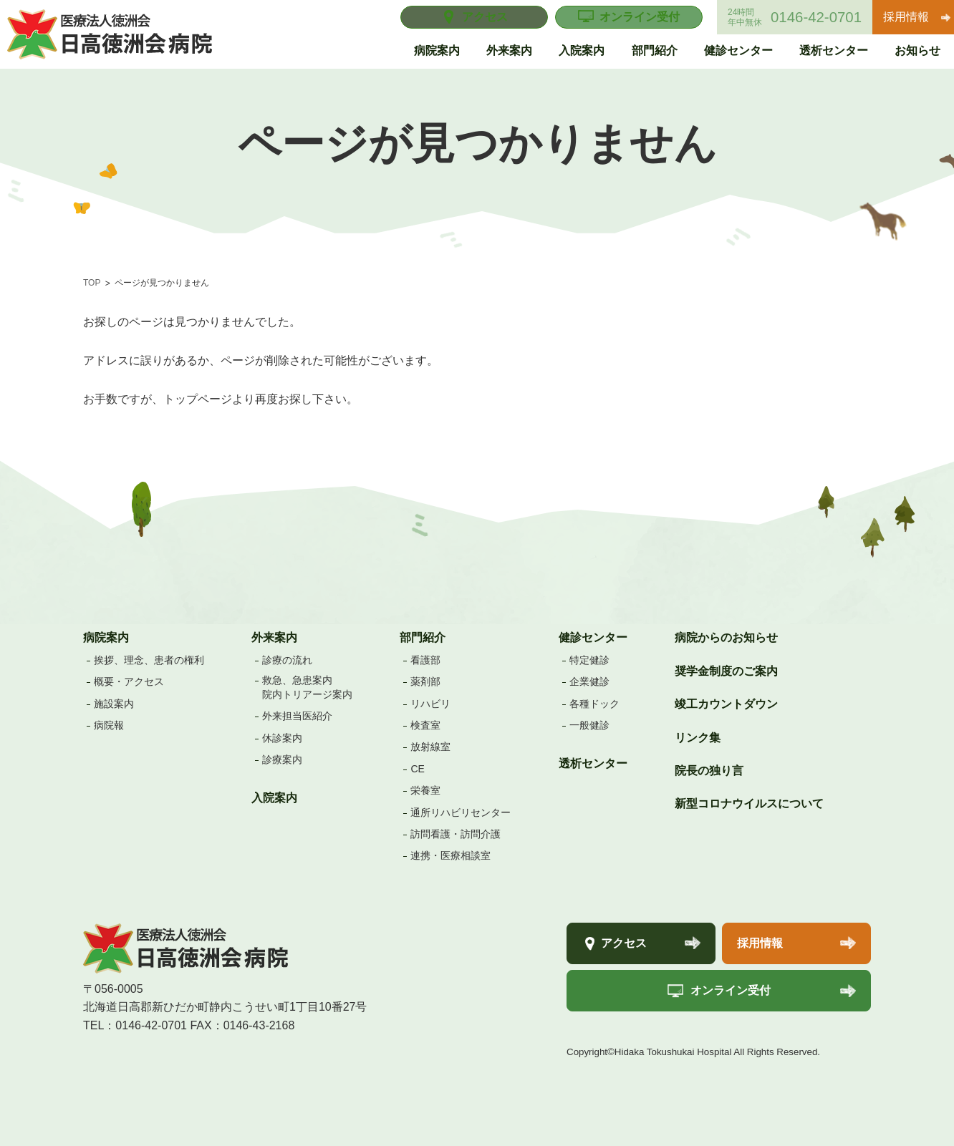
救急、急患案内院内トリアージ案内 (307, 687)
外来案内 (274, 637)
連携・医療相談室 (450, 855)
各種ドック (594, 703)
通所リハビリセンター (460, 812)
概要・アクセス (129, 681)
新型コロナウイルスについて (749, 803)
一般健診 (589, 725)
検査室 (425, 725)
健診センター (593, 637)
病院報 (109, 725)
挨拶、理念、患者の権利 (149, 660)
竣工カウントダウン (726, 704)
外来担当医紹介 (297, 716)
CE (417, 768)
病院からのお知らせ (726, 637)
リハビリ (430, 703)
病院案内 (106, 637)
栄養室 (425, 790)
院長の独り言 (709, 770)
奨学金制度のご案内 (726, 671)
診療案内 (282, 759)
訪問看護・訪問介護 (455, 834)
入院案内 (274, 798)
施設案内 (114, 703)
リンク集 (698, 738)
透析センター (593, 763)
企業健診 (589, 681)
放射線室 (430, 746)
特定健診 (589, 660)
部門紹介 (422, 637)
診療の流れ (287, 660)
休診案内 (282, 738)
